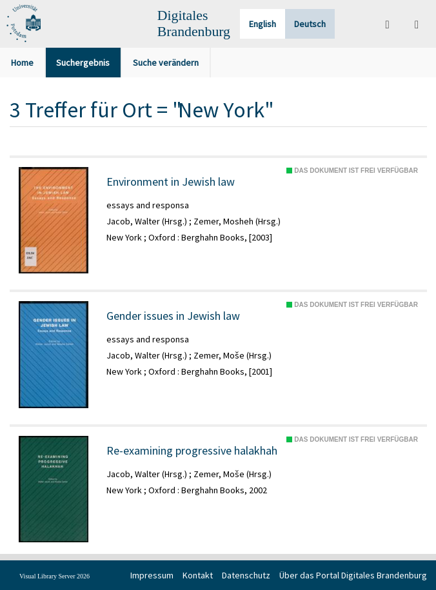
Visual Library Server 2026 (54, 576)
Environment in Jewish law (170, 182)
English (262, 24)
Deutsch (310, 24)
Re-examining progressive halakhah (191, 451)
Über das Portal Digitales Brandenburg (353, 575)
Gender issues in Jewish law (173, 316)
